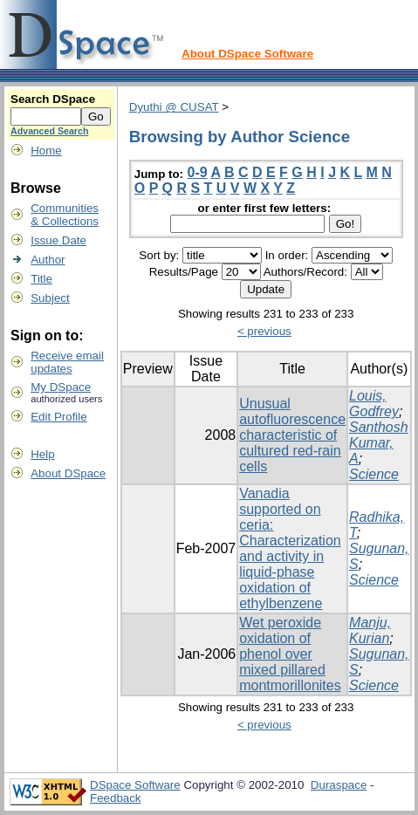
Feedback (115, 798)
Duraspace (339, 784)
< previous (264, 331)
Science (374, 474)
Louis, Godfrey (374, 403)
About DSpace (68, 473)
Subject (50, 298)
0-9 (198, 172)
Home (46, 150)
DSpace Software (135, 784)
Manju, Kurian (370, 630)
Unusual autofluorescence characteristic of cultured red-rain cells (292, 435)
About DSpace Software (247, 53)
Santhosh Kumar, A (378, 443)
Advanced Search (49, 131)
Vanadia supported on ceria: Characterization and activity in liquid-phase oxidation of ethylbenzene (290, 548)
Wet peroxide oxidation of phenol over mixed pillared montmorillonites (289, 654)
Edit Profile (58, 416)
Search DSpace (52, 99)
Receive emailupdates (67, 362)
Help (42, 454)
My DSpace (61, 387)
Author (48, 259)
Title (41, 278)
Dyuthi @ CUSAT (174, 106)
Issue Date (58, 240)
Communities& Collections (65, 215)
